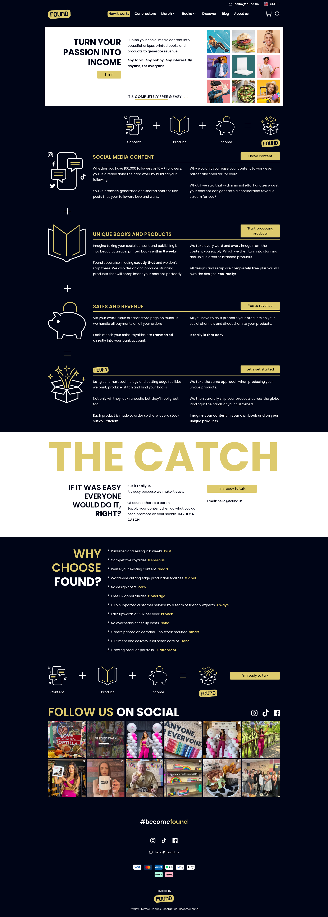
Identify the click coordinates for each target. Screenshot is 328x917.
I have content (260, 156)
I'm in (109, 74)
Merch (169, 14)
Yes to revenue (260, 305)
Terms (145, 909)
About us (241, 13)
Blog (225, 13)
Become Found (189, 909)
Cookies (156, 909)
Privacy (134, 909)
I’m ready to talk (232, 488)
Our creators (145, 13)
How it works (119, 13)
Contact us (170, 909)
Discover (209, 13)
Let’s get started (260, 369)
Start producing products (260, 231)
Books (189, 14)
